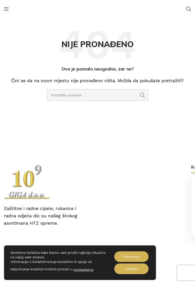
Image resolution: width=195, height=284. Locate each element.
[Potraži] (189, 9)
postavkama (83, 269)
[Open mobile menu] (6, 9)
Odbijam (131, 269)
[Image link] (27, 182)
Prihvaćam (130, 257)
